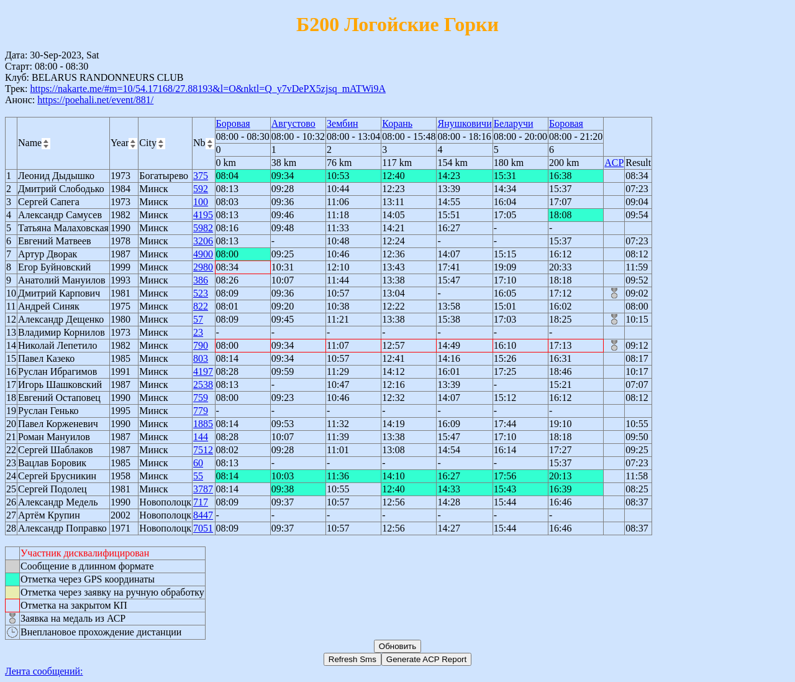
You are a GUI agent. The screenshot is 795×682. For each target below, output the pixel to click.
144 (200, 436)
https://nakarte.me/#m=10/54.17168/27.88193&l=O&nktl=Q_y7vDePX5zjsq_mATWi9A (208, 88)
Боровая (233, 123)
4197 (203, 371)
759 (200, 397)
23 (198, 332)
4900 (203, 254)
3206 (203, 241)
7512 (203, 450)
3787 (203, 489)
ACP (614, 162)
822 (200, 306)
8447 (203, 515)
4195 (203, 215)
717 (200, 502)
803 (200, 358)
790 (200, 345)
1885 (203, 423)
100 (200, 201)
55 (198, 476)
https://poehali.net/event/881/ (95, 99)
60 (198, 463)
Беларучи (514, 123)
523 (200, 293)
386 (200, 280)
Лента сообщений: (44, 671)
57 (198, 319)
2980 (203, 267)
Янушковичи (464, 123)
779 (200, 410)
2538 (203, 384)
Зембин (342, 123)
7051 (203, 528)
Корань (397, 123)
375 (200, 175)
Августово (293, 123)
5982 (203, 228)
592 (200, 188)
